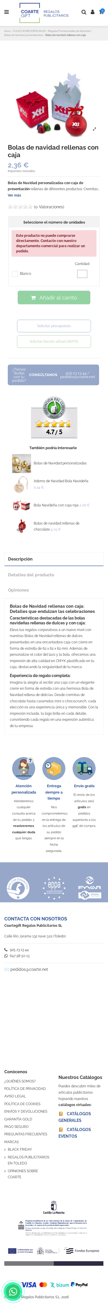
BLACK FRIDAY (20, 1149)
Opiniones (18, 590)
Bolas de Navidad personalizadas (60, 463)
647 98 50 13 (16, 956)
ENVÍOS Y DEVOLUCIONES (25, 1111)
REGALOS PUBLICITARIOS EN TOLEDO (28, 1160)
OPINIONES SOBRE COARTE (23, 1174)
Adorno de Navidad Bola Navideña (61, 481)
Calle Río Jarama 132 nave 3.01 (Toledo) (35, 936)
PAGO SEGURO (16, 1127)
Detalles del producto (31, 574)
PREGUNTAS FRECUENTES (25, 1134)
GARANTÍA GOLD (18, 1119)
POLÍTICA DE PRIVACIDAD (25, 1089)
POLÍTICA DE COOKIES (22, 1104)
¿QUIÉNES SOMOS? (20, 1081)
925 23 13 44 (16, 950)
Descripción (20, 558)
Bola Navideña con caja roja (56, 505)
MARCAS (11, 1142)
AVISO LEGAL (15, 1096)
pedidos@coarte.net (29, 969)
